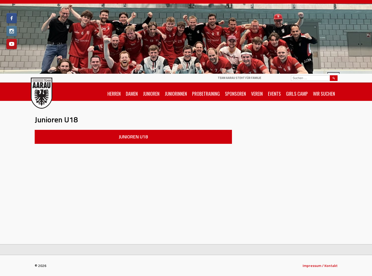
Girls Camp (297, 93)
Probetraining (206, 93)
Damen (132, 93)
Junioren (151, 93)
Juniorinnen (176, 93)
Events (274, 93)
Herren (114, 93)
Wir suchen (324, 93)
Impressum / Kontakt (320, 265)
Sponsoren (235, 93)
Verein (257, 93)
